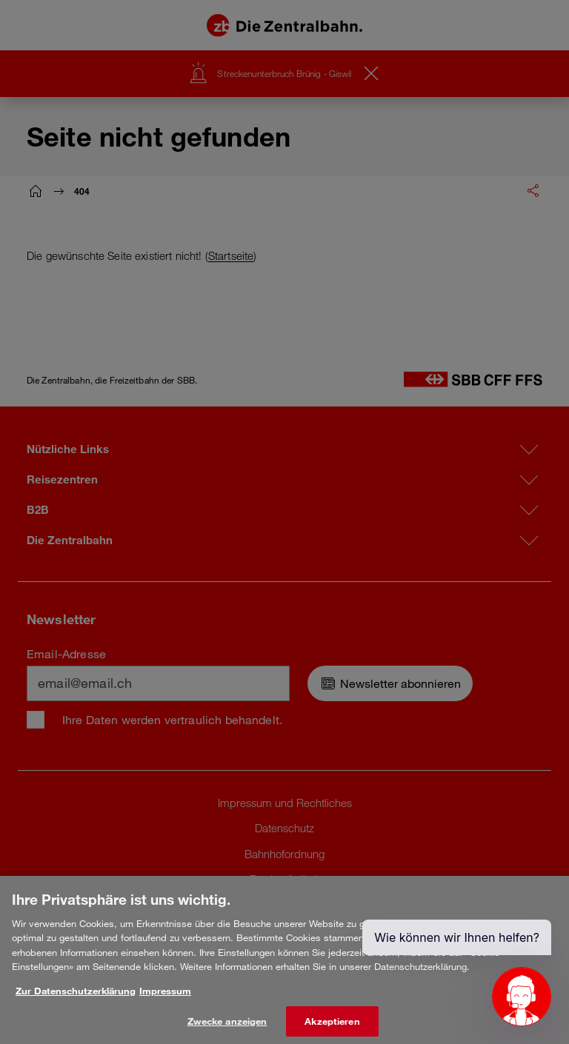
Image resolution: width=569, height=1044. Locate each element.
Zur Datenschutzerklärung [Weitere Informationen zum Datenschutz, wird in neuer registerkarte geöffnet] (76, 999)
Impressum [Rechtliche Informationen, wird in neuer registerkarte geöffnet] (165, 999)
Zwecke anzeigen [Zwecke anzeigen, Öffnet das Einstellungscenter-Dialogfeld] (227, 1028)
